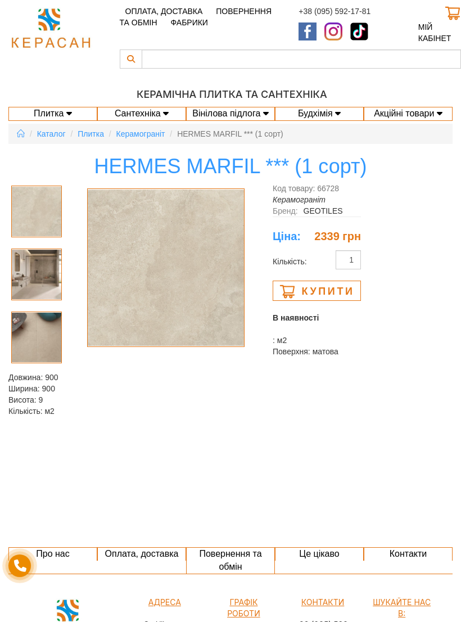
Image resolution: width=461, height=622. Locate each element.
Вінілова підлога (230, 113)
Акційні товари (408, 113)
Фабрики (188, 22)
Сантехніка (142, 113)
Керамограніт (140, 133)
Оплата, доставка (164, 11)
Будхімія (319, 113)
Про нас (52, 553)
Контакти (408, 553)
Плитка (53, 113)
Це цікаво (319, 553)
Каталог (51, 133)
